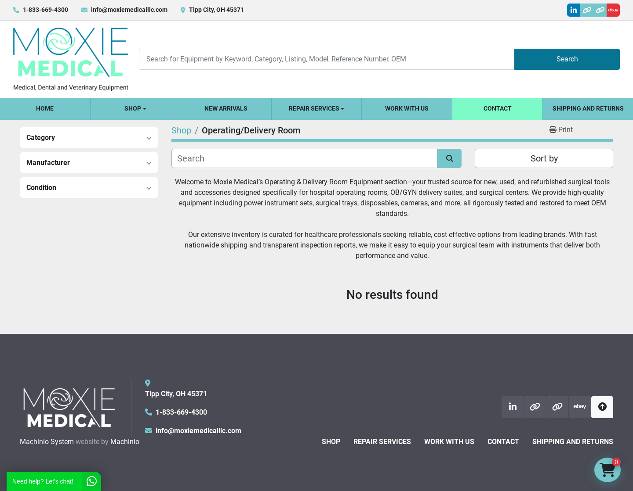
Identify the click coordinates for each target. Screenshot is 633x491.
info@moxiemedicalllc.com (129, 9)
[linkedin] (573, 10)
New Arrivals (225, 108)
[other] (586, 10)
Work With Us (407, 108)
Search (567, 59)
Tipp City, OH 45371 (216, 9)
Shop (132, 108)
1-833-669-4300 (45, 9)
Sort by (544, 158)
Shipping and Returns (588, 108)
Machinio (124, 441)
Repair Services (314, 108)
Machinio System (47, 441)
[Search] (326, 59)
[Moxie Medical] (69, 406)
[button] (136, 109)
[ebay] (613, 10)
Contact (498, 108)
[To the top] (602, 407)
